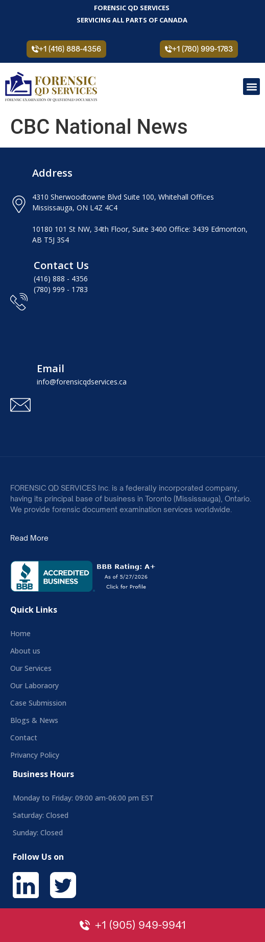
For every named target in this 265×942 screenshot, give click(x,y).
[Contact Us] (19, 301)
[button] (251, 86)
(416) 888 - (52, 278)
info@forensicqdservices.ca (82, 382)
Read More (29, 538)
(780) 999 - (52, 289)
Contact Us (61, 265)
